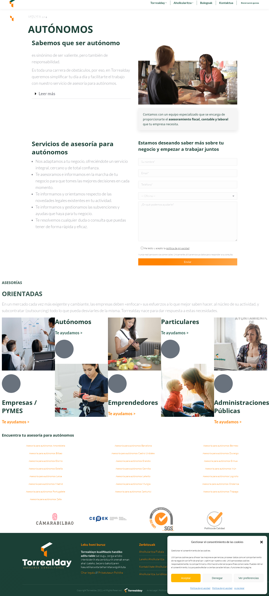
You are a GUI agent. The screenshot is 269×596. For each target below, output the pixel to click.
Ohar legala (88, 572)
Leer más (47, 93)
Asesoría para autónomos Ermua (220, 460)
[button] (261, 542)
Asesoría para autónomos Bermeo (220, 445)
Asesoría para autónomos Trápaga (220, 491)
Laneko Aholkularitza (151, 559)
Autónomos (73, 321)
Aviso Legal (152, 590)
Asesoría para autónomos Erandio (133, 460)
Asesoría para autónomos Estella (46, 468)
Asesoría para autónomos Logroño (220, 476)
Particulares (180, 321)
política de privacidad (177, 248)
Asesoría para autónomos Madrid (46, 483)
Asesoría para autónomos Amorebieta (45, 445)
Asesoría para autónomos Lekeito (133, 476)
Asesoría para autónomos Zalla (45, 499)
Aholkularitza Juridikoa (153, 574)
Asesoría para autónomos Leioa (46, 476)
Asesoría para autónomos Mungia (133, 483)
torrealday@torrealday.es (61, 4)
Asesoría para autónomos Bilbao (45, 453)
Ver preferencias (248, 578)
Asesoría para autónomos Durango (221, 453)
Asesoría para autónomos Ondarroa (220, 483)
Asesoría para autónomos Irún (220, 468)
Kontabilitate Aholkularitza (155, 566)
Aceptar (186, 578)
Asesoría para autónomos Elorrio (46, 460)
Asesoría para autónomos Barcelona (133, 445)
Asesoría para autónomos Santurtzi (133, 491)
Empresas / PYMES (19, 406)
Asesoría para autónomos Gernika (133, 468)
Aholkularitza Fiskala (151, 551)
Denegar (217, 578)
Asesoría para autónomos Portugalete (45, 491)
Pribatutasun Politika (110, 572)
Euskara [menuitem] (232, 4)
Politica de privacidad (200, 588)
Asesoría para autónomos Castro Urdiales (133, 453)
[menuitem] (222, 4)
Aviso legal (239, 588)
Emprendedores (133, 402)
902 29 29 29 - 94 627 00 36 (26, 4)
